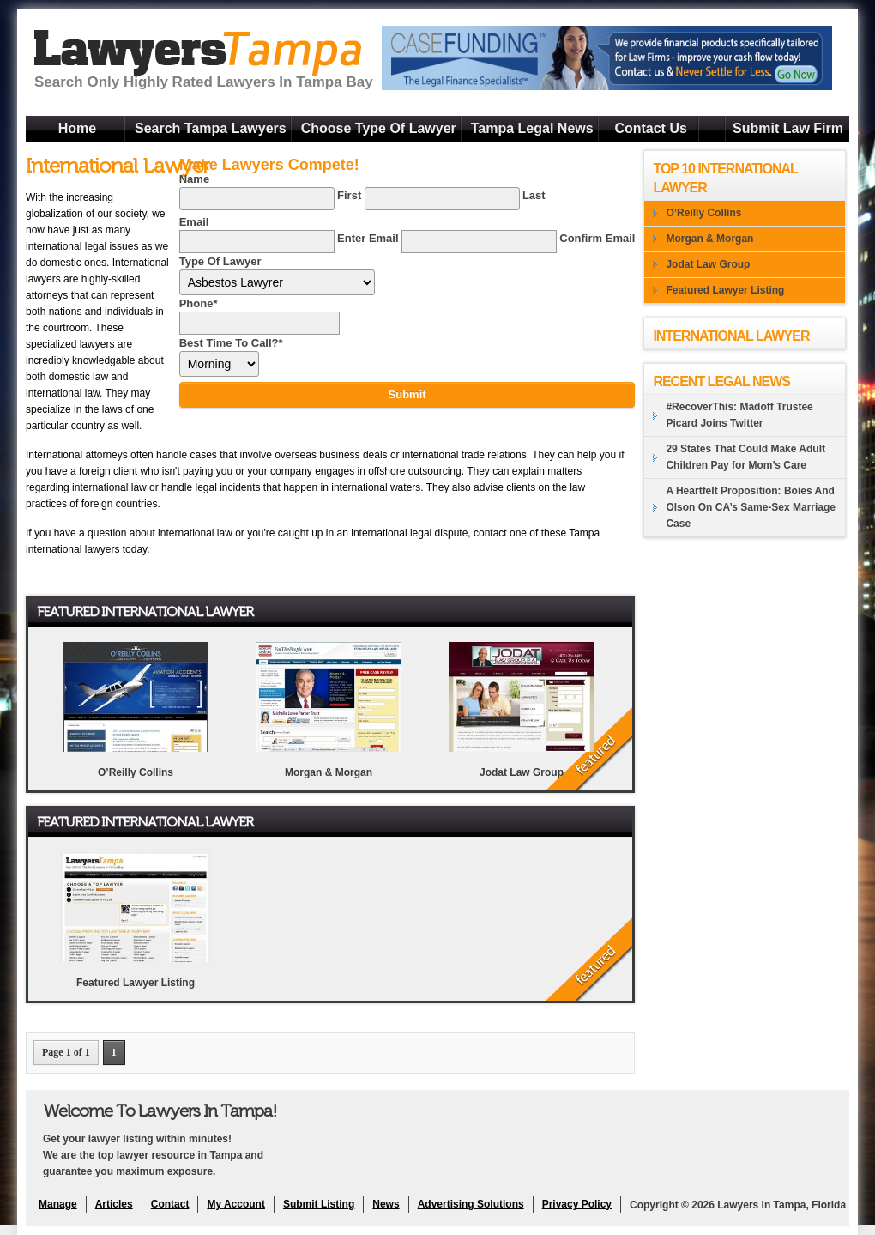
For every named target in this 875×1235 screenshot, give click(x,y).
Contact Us (650, 128)
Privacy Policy (577, 1204)
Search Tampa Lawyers (211, 128)
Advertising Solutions (471, 1204)
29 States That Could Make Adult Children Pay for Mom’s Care (745, 457)
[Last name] (442, 198)
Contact (170, 1204)
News (385, 1204)
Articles (114, 1204)
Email (194, 221)
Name (194, 179)
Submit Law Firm (788, 128)
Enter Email (368, 238)
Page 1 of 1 (66, 1052)
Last (534, 195)
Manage (58, 1204)
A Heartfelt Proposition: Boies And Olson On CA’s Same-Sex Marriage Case (751, 507)
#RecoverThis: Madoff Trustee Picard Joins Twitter (739, 415)
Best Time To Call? (231, 342)
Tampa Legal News (532, 128)
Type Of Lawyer (220, 261)
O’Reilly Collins (135, 772)
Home (77, 128)
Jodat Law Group (522, 772)
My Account (236, 1204)
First (349, 195)
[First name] (257, 198)
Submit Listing (318, 1204)
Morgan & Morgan (328, 772)
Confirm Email (597, 238)
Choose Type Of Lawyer (378, 128)
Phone (198, 303)
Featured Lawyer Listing (135, 983)
